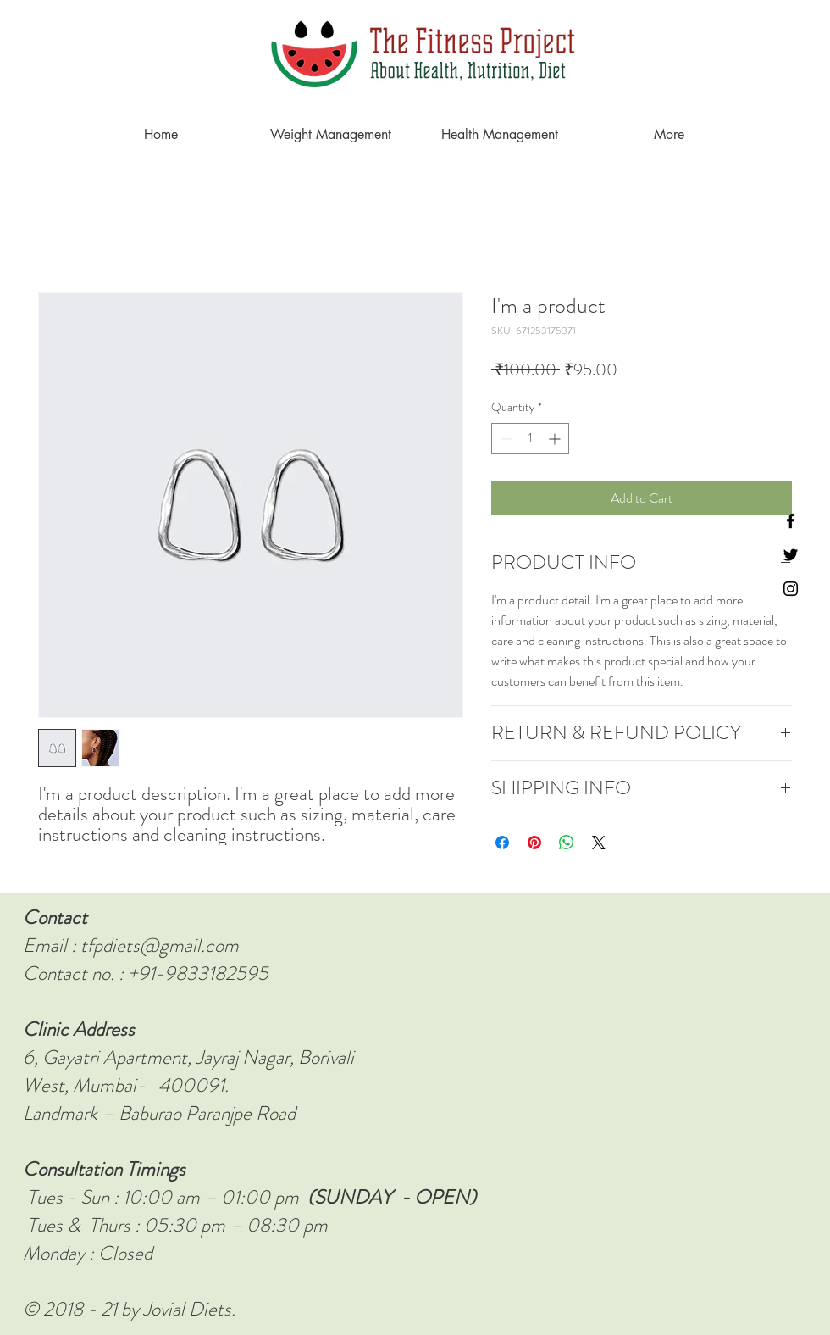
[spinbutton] (530, 438)
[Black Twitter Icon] (790, 555)
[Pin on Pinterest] (534, 842)
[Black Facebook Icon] (790, 521)
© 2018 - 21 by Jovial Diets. (129, 1309)
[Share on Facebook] (502, 842)
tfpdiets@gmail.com (159, 946)
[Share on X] (599, 842)
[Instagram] (790, 588)
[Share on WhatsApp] (566, 842)
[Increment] (556, 438)
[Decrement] (504, 438)
